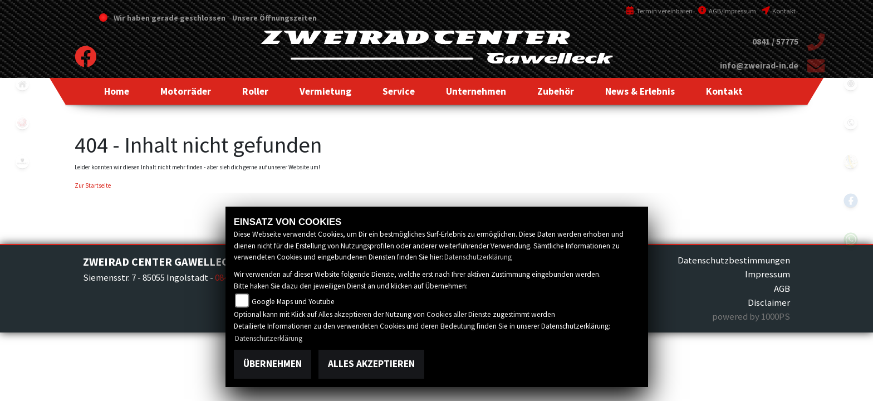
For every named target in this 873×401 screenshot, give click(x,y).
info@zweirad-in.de (759, 65)
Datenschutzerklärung (478, 257)
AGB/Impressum (727, 11)
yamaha (22, 122)
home (22, 83)
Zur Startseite (93, 185)
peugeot (22, 161)
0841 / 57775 (775, 41)
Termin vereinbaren (659, 11)
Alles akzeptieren (371, 364)
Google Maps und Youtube (293, 301)
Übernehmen (272, 364)
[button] (185, 91)
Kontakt (779, 11)
